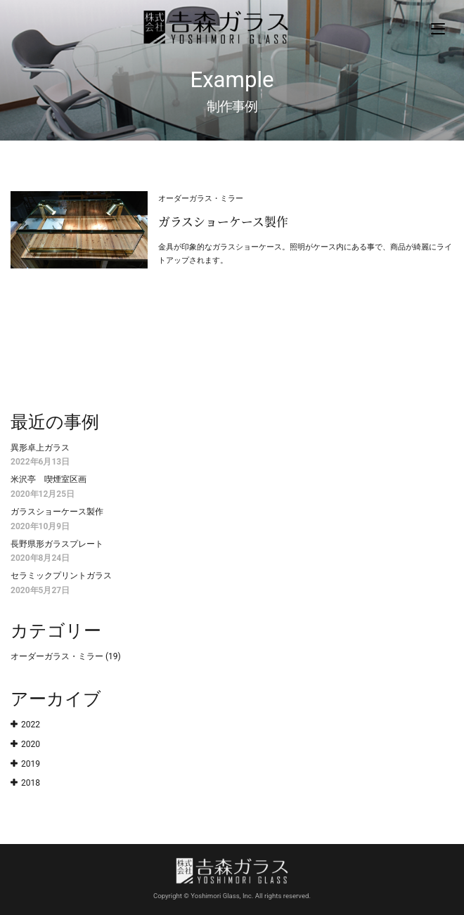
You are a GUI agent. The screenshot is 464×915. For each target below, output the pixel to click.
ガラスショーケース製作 (57, 512)
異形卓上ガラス (40, 448)
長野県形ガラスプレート (57, 544)
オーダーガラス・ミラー (57, 656)
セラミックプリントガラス (61, 575)
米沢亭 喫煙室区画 (48, 479)
